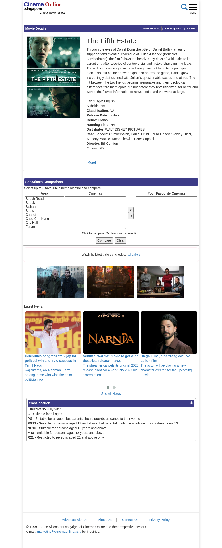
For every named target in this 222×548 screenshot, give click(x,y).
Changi (44, 215)
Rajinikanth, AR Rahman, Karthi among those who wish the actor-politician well (53, 346)
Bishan (44, 207)
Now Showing (151, 28)
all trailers (134, 254)
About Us (105, 520)
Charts (191, 28)
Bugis (44, 211)
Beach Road (44, 199)
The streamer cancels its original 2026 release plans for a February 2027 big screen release (111, 344)
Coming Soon (173, 28)
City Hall (44, 223)
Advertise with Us (74, 520)
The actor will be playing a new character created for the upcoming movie (169, 344)
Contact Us (130, 520)
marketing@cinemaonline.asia (59, 531)
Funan (44, 227)
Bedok (44, 203)
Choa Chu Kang (44, 219)
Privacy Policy (159, 520)
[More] (91, 162)
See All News (111, 394)
